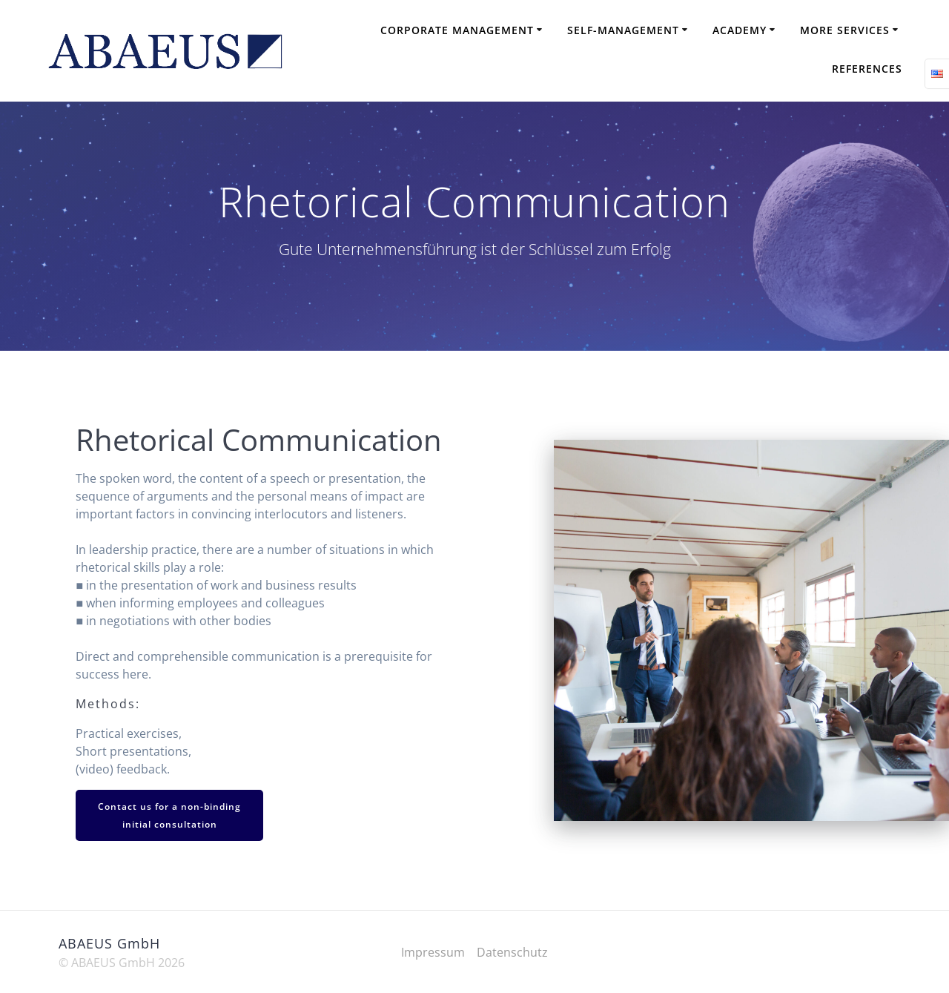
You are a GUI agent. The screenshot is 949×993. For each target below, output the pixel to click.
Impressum (433, 952)
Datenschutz (512, 952)
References (867, 69)
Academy (739, 30)
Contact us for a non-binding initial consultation (169, 815)
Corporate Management (457, 30)
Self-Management (623, 30)
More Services (845, 30)
